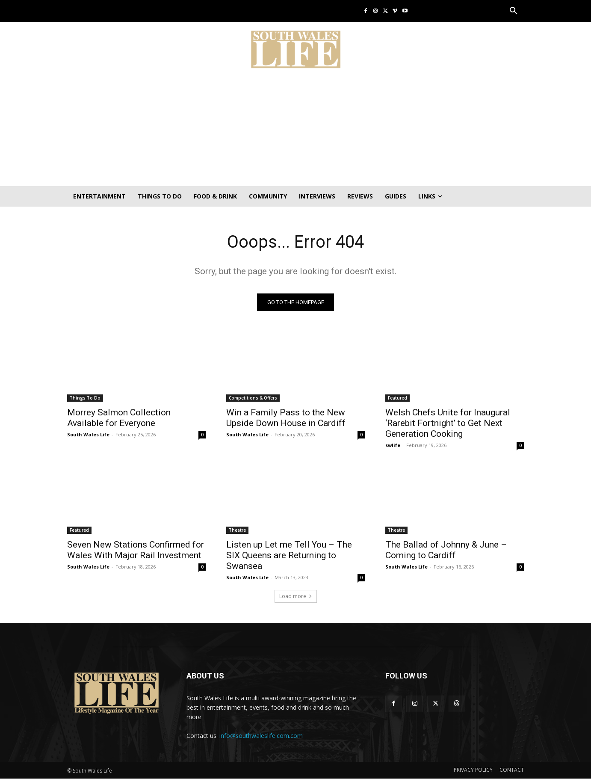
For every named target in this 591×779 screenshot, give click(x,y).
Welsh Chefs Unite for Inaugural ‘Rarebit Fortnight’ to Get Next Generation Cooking (447, 423)
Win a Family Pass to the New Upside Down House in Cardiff (286, 417)
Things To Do (85, 398)
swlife (392, 445)
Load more (295, 596)
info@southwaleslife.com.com (261, 736)
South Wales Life (88, 434)
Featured (397, 398)
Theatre (237, 530)
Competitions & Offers (253, 398)
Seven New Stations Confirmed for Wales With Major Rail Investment (135, 549)
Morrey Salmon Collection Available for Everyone (119, 417)
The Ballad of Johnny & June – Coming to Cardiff (446, 549)
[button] (513, 11)
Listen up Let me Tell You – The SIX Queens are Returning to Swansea (289, 555)
